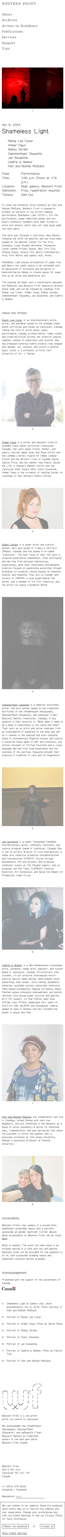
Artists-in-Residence (20, 26)
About (7, 14)
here (4, 1238)
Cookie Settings (18, 1533)
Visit (6, 48)
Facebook (21, 1490)
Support (8, 43)
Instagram (7, 1490)
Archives (9, 20)
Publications (12, 31)
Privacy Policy (53, 1515)
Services (9, 37)
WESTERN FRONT (19, 3)
